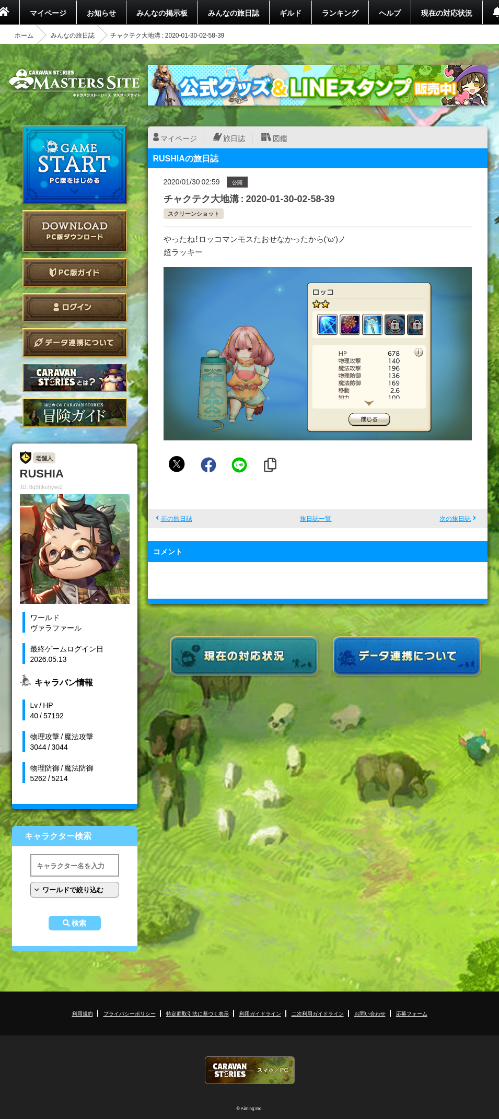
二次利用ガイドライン (318, 1013)
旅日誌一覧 (315, 518)
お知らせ (101, 12)
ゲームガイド (74, 412)
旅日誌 (234, 138)
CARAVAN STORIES (250, 1070)
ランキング (340, 12)
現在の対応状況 (446, 12)
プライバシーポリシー (129, 1013)
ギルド (290, 12)
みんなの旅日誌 (233, 12)
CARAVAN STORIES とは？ (74, 377)
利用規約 (82, 1013)
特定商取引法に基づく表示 (197, 1013)
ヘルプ (390, 12)
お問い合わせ (370, 1013)
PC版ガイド (74, 272)
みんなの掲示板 (162, 12)
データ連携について (74, 342)
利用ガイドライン (260, 1013)
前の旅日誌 (176, 518)
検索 (79, 923)
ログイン (74, 307)
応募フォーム (411, 1013)
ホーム (24, 35)
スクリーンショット (193, 213)
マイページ (48, 12)
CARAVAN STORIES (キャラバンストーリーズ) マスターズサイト (75, 83)
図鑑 (280, 138)
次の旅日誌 (455, 518)
